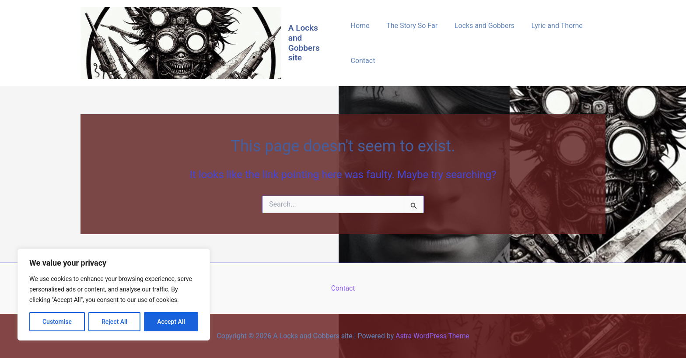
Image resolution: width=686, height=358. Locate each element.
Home (359, 25)
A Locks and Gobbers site (305, 43)
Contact (362, 60)
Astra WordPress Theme (432, 336)
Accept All (171, 321)
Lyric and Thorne (548, 25)
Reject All (114, 321)
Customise (57, 321)
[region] (114, 294)
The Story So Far (409, 25)
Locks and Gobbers (478, 25)
